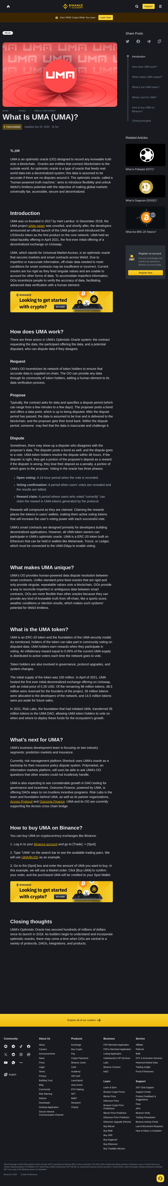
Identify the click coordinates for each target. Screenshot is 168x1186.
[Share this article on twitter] (127, 41)
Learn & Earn (110, 1087)
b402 (106, 1071)
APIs (138, 1108)
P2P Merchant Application (116, 1045)
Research (76, 1102)
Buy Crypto (76, 1049)
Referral (140, 1049)
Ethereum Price (111, 1101)
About (42, 1045)
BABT (74, 1098)
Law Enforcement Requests (149, 1126)
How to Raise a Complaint (148, 1130)
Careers (43, 1049)
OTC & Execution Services (149, 1058)
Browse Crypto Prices (114, 1092)
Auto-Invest (76, 1085)
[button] (160, 6)
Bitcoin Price (110, 1096)
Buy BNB (108, 1130)
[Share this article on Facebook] (138, 41)
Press (42, 1062)
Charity (74, 1107)
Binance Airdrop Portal (147, 1122)
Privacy (42, 1076)
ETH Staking (77, 1089)
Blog (41, 1085)
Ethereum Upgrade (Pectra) (117, 1122)
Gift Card (75, 1076)
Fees (138, 1104)
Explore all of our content (84, 1020)
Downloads (44, 1102)
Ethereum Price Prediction (116, 1117)
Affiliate (139, 1045)
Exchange (76, 1045)
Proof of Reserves (145, 1071)
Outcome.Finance (52, 801)
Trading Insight (143, 1067)
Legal (41, 1067)
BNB (138, 1053)
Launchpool (77, 1080)
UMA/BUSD (29, 857)
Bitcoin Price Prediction (115, 1113)
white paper (36, 226)
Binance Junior (78, 1062)
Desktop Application (49, 1107)
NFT (73, 1094)
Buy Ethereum (111, 1144)
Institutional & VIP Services (117, 1058)
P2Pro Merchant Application (117, 1049)
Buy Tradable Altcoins (114, 1148)
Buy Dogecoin (110, 1139)
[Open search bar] (136, 6)
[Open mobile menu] (160, 6)
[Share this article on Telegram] (149, 41)
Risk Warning (45, 1094)
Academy (75, 1071)
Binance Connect (112, 1067)
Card (73, 1067)
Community (44, 1089)
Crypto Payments (79, 1058)
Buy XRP (108, 1135)
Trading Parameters (145, 1117)
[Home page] (73, 6)
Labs (106, 1062)
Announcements (47, 1053)
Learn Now (105, 17)
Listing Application (112, 1053)
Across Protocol (21, 801)
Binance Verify (143, 1113)
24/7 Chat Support (145, 1087)
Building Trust (46, 1080)
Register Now (145, 272)
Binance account (45, 844)
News (42, 1058)
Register (148, 6)
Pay (73, 1053)
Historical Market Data (147, 1062)
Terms (42, 1071)
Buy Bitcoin (109, 1126)
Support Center (143, 1092)
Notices (42, 1098)
